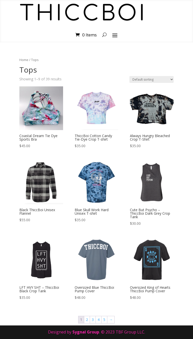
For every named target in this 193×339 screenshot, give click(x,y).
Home (23, 60)
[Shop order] (151, 79)
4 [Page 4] (99, 319)
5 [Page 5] (104, 319)
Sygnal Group (85, 332)
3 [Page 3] (93, 319)
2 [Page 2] (87, 319)
